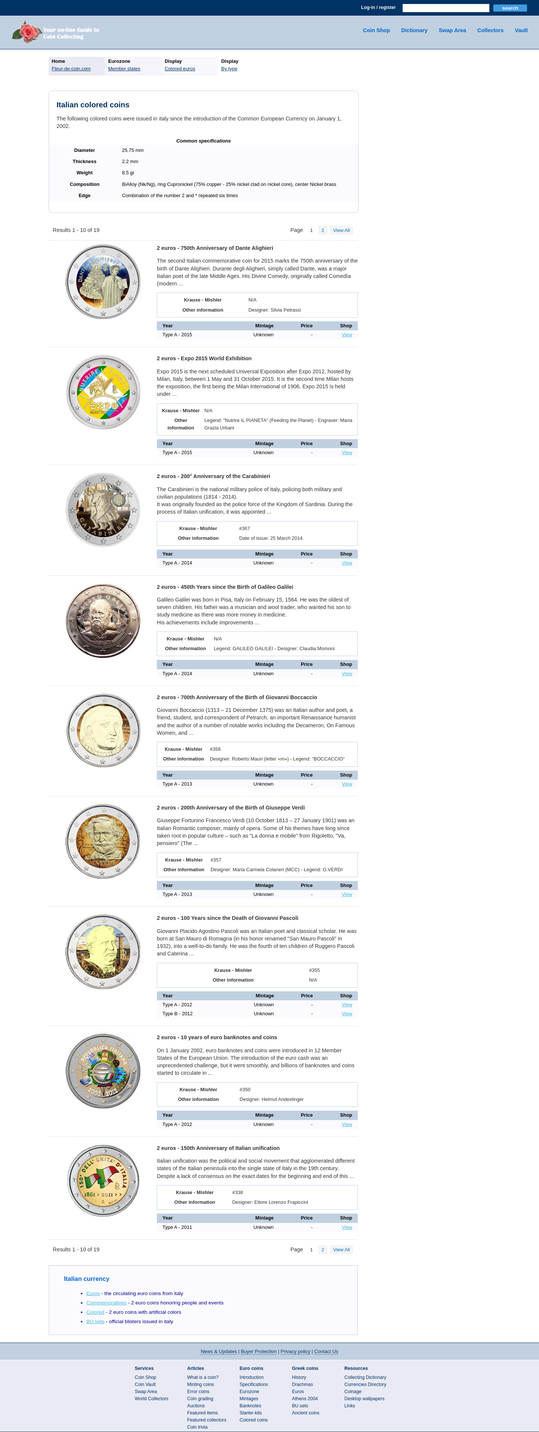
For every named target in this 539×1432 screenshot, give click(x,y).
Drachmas (302, 1384)
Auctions (196, 1405)
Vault (521, 30)
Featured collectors (206, 1420)
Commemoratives (106, 1303)
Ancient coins (305, 1413)
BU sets (95, 1321)
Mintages (249, 1398)
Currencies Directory (365, 1384)
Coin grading (200, 1398)
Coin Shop (376, 30)
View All (341, 230)
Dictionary (414, 30)
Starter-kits (251, 1413)
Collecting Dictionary (365, 1377)
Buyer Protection (259, 1351)
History (299, 1377)
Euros (93, 1293)
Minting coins (200, 1384)
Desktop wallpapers (364, 1398)
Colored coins (254, 1420)
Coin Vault (145, 1384)
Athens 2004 (305, 1398)
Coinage (353, 1391)
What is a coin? (203, 1377)
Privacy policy (295, 1351)
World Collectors (151, 1398)
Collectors (490, 30)
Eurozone (249, 1391)
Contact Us (326, 1351)
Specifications (254, 1384)
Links (349, 1405)
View (347, 334)
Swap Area (452, 30)
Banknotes (250, 1405)
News (219, 1351)
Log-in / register (378, 7)
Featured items (202, 1413)
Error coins (198, 1391)
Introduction (252, 1377)
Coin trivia (197, 1427)
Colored (95, 1312)
